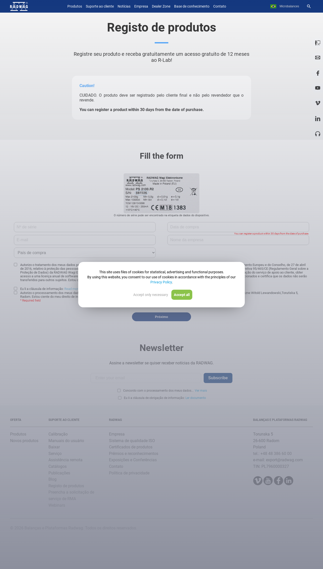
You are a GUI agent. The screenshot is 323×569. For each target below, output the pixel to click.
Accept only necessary (150, 295)
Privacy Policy (161, 282)
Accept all (182, 295)
